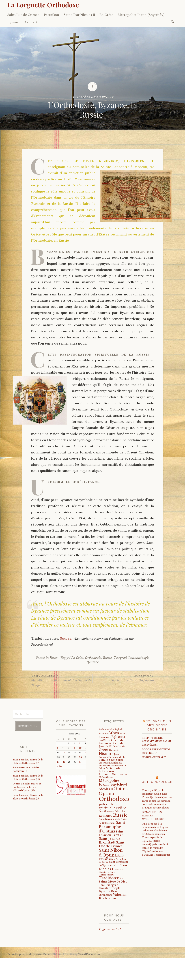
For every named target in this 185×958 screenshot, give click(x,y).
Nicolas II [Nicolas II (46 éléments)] (106, 789)
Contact (31, 22)
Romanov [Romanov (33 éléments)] (105, 815)
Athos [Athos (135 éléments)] (113, 733)
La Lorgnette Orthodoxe (43, 4)
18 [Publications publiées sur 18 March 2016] (86, 753)
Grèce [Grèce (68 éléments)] (104, 750)
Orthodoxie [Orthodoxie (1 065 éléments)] (115, 799)
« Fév (59, 766)
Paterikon (51, 15)
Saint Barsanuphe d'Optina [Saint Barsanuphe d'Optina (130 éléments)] (112, 826)
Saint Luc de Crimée (23, 15)
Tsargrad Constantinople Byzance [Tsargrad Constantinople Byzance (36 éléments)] (110, 888)
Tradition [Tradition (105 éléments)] (107, 878)
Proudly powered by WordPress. (29, 954)
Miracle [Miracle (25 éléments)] (117, 762)
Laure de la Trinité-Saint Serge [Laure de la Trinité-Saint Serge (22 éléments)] (112, 758)
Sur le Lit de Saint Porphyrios (123, 678)
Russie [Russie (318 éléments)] (120, 815)
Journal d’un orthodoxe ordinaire (158, 725)
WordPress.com (89, 954)
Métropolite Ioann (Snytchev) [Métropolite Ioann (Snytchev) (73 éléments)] (113, 782)
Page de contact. (110, 929)
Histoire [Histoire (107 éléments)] (106, 754)
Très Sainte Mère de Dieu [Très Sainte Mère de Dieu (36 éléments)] (113, 880)
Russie (107, 658)
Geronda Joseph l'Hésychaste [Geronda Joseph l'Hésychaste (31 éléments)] (112, 745)
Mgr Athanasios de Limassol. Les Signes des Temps (61, 680)
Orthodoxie (93, 658)
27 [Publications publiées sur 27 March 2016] (58, 762)
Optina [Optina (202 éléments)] (120, 788)
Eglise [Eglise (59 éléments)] (116, 737)
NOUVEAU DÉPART (154, 757)
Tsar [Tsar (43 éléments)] (102, 885)
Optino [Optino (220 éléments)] (106, 793)
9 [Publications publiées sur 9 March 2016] (74, 748)
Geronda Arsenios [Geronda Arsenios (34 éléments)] (111, 742)
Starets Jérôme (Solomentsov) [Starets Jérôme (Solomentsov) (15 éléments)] (107, 873)
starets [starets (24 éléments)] (119, 869)
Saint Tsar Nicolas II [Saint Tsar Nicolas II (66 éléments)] (113, 867)
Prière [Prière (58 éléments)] (121, 808)
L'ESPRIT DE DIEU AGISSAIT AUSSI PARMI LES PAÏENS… (156, 741)
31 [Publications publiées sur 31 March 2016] (80, 762)
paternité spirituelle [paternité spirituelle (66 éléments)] (107, 806)
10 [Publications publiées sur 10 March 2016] (80, 748)
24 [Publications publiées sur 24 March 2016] (80, 757)
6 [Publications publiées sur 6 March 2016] (58, 748)
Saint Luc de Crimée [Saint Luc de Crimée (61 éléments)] (111, 844)
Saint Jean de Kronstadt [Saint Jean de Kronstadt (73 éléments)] (109, 840)
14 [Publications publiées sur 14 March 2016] (64, 753)
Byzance (13, 22)
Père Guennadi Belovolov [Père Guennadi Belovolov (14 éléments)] (112, 811)
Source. (67, 639)
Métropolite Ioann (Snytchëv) (141, 15)
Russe (53, 658)
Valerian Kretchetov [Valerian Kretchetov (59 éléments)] (112, 896)
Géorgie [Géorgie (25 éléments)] (114, 750)
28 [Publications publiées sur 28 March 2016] (64, 762)
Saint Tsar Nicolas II (79, 15)
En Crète (106, 15)
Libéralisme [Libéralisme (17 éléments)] (105, 763)
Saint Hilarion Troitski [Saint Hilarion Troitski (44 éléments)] (111, 833)
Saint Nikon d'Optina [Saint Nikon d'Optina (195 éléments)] (111, 852)
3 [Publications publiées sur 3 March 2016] (79, 743)
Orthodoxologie (157, 782)
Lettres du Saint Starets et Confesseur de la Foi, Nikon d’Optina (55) (27, 787)
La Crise (77, 658)
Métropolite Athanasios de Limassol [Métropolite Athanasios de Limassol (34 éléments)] (110, 771)
